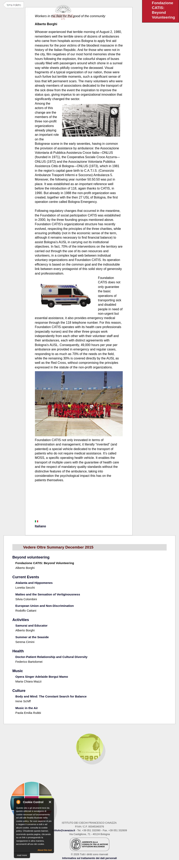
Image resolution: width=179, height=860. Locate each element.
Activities (20, 620)
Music (17, 671)
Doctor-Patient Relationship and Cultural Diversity (51, 657)
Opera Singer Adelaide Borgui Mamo (41, 676)
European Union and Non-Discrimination (44, 605)
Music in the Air (26, 708)
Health (18, 651)
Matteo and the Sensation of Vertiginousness (47, 594)
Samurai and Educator (31, 625)
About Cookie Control (18, 802)
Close (50, 802)
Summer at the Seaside (32, 637)
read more (22, 855)
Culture (18, 690)
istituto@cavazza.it (63, 830)
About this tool (45, 850)
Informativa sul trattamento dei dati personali (89, 858)
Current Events (25, 577)
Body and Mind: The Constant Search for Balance (51, 696)
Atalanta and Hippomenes (34, 582)
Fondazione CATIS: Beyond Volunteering (44, 563)
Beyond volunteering (30, 557)
